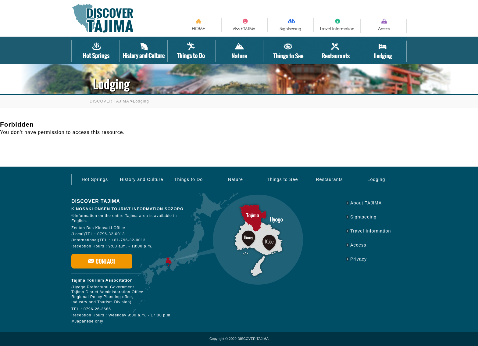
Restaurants (329, 179)
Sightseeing (363, 216)
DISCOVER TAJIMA (109, 101)
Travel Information (370, 231)
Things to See (282, 179)
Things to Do (188, 179)
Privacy (358, 259)
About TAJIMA (366, 202)
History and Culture (141, 179)
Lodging (141, 101)
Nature (235, 179)
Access (358, 245)
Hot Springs (95, 179)
